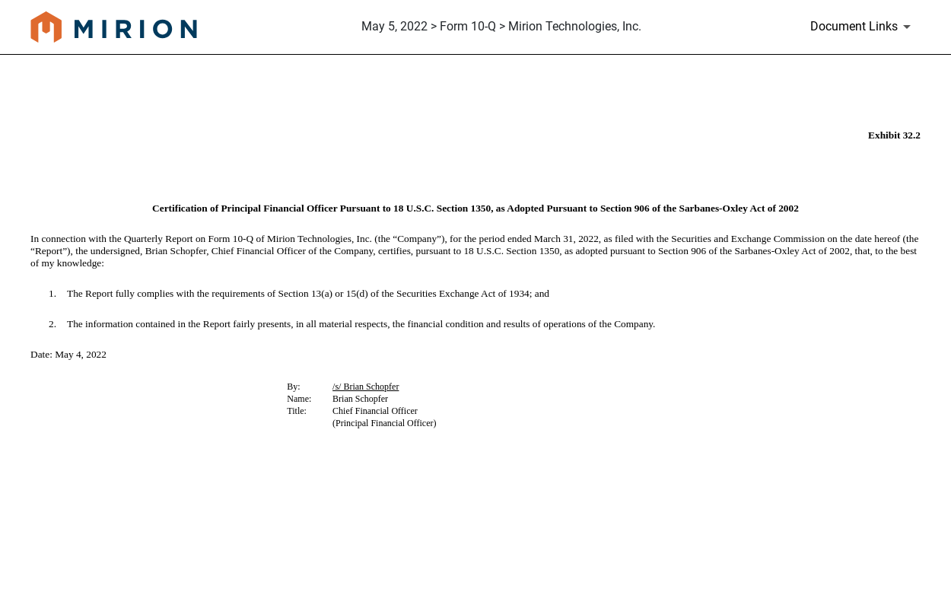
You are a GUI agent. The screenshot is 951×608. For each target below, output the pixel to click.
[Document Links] (863, 26)
